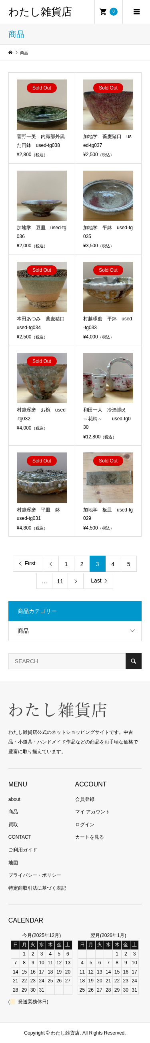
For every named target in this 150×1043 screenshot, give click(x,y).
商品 (23, 630)
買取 (13, 824)
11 (60, 581)
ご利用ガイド (22, 850)
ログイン (84, 824)
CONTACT (19, 837)
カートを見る (89, 837)
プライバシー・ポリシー (34, 875)
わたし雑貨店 (40, 12)
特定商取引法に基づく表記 (37, 888)
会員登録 (84, 799)
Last (96, 580)
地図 (13, 863)
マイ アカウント (92, 812)
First (29, 563)
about (14, 799)
